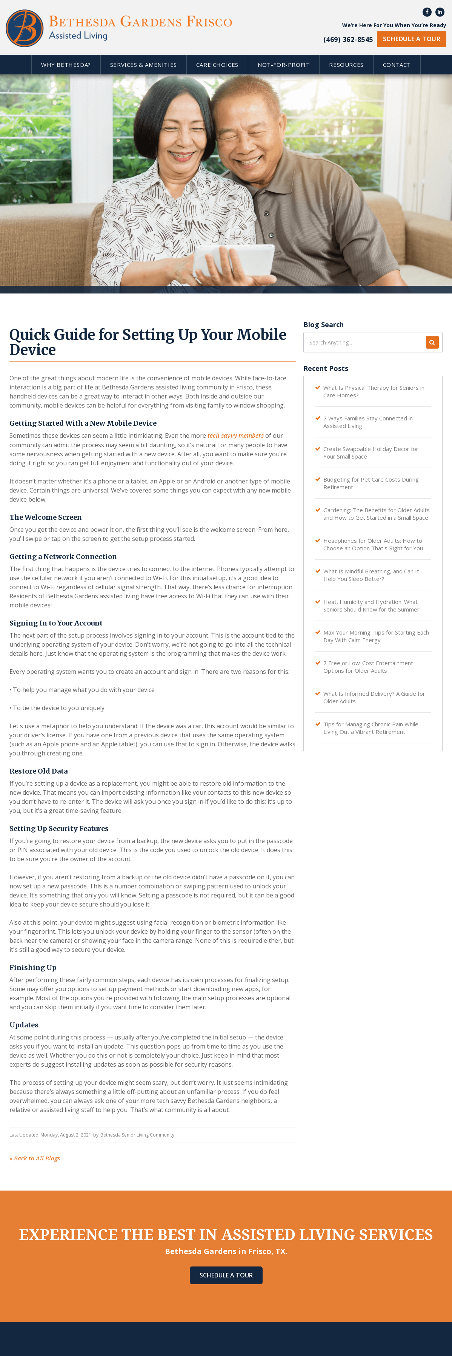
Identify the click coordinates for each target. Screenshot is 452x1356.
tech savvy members (235, 435)
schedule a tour (411, 39)
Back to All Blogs (34, 1158)
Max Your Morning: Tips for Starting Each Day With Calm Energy (376, 636)
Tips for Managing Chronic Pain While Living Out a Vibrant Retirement (370, 727)
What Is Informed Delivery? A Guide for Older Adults (374, 697)
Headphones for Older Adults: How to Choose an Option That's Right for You (373, 544)
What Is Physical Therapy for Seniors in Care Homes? (373, 391)
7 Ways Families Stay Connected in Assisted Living (368, 421)
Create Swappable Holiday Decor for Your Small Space (370, 452)
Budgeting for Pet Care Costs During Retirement (371, 483)
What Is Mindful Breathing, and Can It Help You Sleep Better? (371, 574)
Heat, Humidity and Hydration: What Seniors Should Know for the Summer (371, 605)
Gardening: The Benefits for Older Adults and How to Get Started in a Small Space (376, 513)
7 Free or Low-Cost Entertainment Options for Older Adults (368, 666)
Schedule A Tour (226, 1275)
